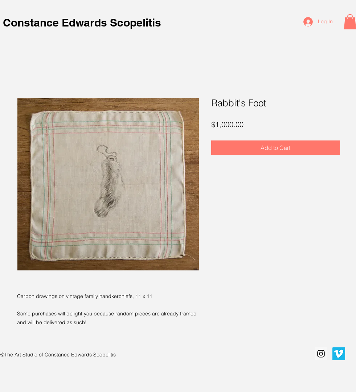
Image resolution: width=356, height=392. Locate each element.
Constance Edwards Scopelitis (83, 22)
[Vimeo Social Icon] (338, 353)
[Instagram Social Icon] (321, 353)
